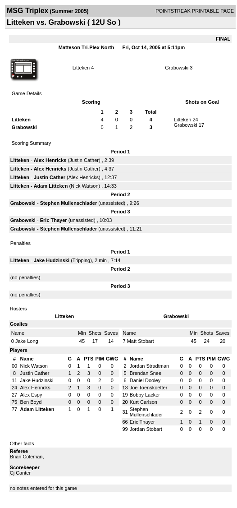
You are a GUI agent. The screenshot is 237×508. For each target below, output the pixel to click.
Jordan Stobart (146, 429)
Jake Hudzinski (51, 260)
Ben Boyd (31, 402)
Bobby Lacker (145, 394)
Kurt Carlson (143, 402)
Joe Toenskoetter (149, 387)
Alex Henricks (50, 160)
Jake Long (26, 341)
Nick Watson (84, 186)
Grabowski (176, 67)
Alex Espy (31, 394)
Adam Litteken (51, 186)
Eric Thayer (53, 220)
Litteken (81, 67)
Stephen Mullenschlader (68, 203)
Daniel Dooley (145, 380)
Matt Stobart (140, 341)
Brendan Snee (145, 373)
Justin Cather (84, 160)
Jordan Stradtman (149, 366)
